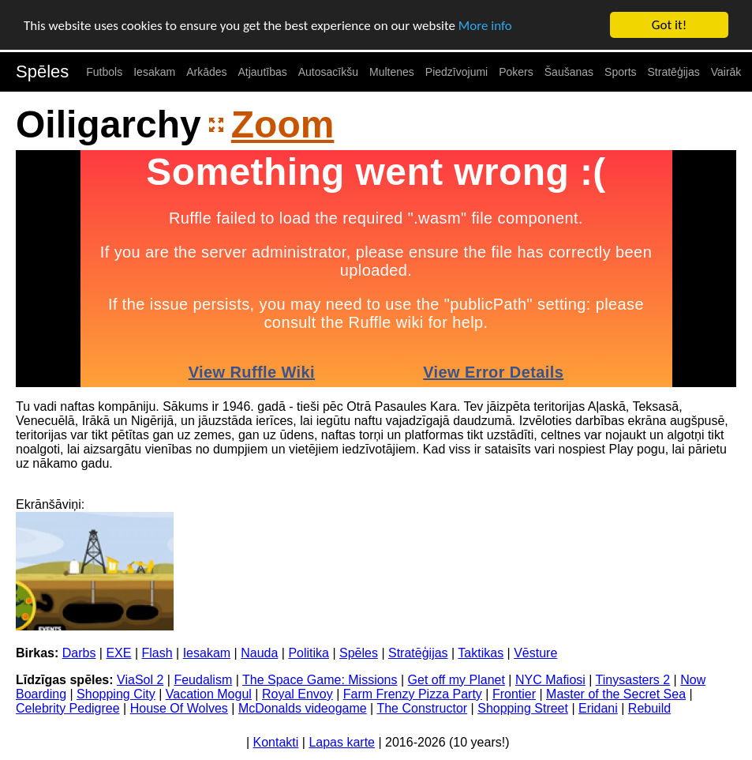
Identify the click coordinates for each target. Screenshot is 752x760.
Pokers (516, 72)
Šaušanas (568, 72)
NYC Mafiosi (550, 679)
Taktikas (480, 652)
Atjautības (262, 72)
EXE (118, 652)
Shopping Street (522, 707)
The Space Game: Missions (320, 679)
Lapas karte (342, 741)
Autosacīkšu (328, 72)
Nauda (259, 652)
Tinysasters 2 (633, 679)
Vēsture (535, 652)
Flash (157, 652)
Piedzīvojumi (456, 72)
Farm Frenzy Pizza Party (412, 693)
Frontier (514, 693)
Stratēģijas (674, 72)
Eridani (598, 707)
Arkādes (206, 72)
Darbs (79, 652)
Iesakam (154, 72)
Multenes (391, 72)
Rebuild (649, 707)
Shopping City (116, 693)
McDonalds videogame (302, 707)
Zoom (283, 124)
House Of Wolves (179, 707)
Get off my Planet (456, 679)
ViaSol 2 (140, 679)
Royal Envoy (297, 693)
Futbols (104, 72)
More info (485, 25)
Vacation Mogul (209, 693)
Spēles (42, 71)
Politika (308, 652)
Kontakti (276, 741)
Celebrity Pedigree (68, 707)
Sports (620, 72)
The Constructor (421, 707)
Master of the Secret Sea (616, 693)
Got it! (669, 25)
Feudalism (203, 679)
